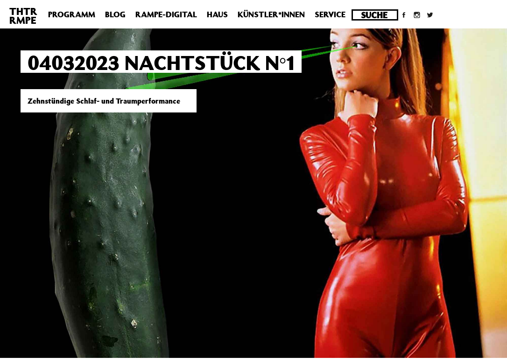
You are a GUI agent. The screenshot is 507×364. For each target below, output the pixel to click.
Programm (71, 14)
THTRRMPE (23, 16)
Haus (217, 14)
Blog (115, 14)
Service (330, 14)
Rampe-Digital (166, 14)
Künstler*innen (271, 14)
